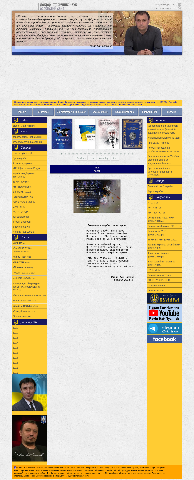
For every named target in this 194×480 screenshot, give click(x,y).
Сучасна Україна (156, 285)
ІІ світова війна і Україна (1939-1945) (161, 263)
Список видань (100, 112)
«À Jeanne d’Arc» (22, 250)
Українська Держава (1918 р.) (164, 226)
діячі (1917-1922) (22, 191)
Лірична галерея (22, 316)
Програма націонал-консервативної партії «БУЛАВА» (159, 171)
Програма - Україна (158, 142)
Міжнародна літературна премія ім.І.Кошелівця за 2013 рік (26, 287)
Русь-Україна (20, 158)
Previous (81, 158)
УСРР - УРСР (20, 211)
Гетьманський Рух (23, 196)
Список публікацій (124, 112)
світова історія (21, 216)
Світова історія (155, 290)
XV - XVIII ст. (154, 207)
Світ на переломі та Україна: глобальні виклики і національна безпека (163, 159)
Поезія (24, 272)
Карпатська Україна (24, 201)
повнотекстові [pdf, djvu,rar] (28, 137)
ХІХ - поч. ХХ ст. (156, 212)
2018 (15, 337)
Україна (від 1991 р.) (24, 231)
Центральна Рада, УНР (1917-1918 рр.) (160, 219)
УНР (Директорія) (22, 186)
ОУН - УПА (19, 206)
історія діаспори (21, 221)
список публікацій (22, 153)
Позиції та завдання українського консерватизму (163, 149)
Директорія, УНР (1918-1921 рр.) (156, 233)
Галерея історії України (160, 186)
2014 (15, 357)
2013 (15, 362)
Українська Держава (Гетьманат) (24, 175)
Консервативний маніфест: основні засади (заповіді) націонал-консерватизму (162, 129)
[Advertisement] (97, 77)
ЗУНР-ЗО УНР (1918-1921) (162, 239)
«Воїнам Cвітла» (24, 278)
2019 (15, 332)
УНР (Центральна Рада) (26, 168)
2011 (15, 372)
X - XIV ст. (153, 202)
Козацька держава (23, 163)
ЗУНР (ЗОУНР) (21, 181)
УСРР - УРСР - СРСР (159, 280)
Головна (22, 112)
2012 (15, 367)
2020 (15, 327)
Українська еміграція (159, 275)
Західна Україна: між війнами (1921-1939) (163, 246)
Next (92, 158)
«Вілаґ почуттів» (24, 300)
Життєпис (43, 112)
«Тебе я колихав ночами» (29, 295)
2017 (15, 342)
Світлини (171, 112)
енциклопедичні (21, 226)
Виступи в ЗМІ (149, 112)
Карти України (155, 191)
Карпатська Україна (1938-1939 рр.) (158, 255)
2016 (15, 347)
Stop (114, 158)
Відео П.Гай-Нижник (24, 125)
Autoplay (103, 158)
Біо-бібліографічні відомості (71, 112)
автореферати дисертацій (27, 142)
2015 (15, 352)
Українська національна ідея (163, 137)
